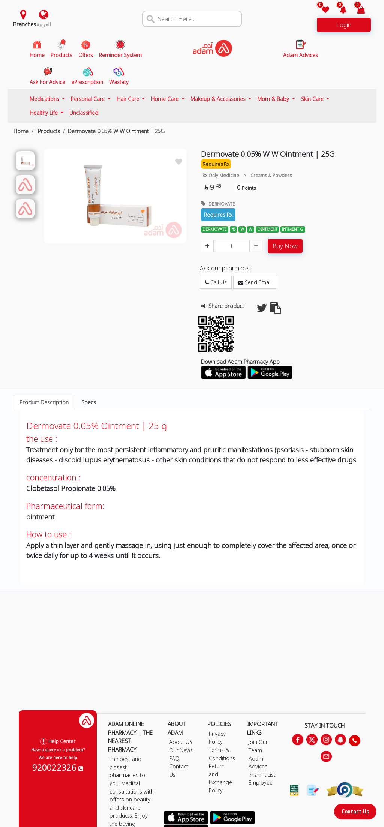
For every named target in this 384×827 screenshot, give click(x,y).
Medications (45, 98)
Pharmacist (262, 774)
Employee (261, 782)
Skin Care (313, 98)
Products (48, 131)
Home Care (165, 98)
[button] (339, 10)
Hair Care (129, 98)
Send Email (255, 282)
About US (180, 742)
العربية (43, 24)
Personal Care (88, 98)
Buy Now (285, 246)
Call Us (216, 282)
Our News (181, 750)
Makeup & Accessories (218, 98)
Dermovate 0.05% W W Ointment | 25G (116, 131)
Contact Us (355, 811)
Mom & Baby (274, 98)
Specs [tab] (88, 402)
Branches (24, 24)
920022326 (57, 767)
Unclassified (83, 112)
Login (343, 25)
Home (21, 131)
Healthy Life (44, 112)
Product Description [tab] (44, 402)
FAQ (174, 758)
